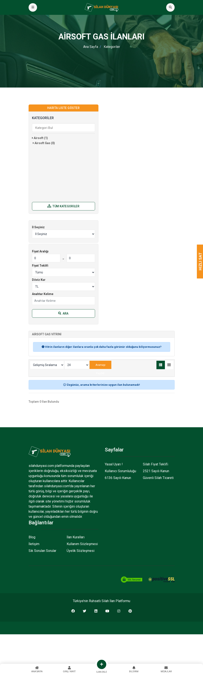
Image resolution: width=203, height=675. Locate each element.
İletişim (34, 544)
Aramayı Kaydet (100, 366)
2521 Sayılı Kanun (156, 471)
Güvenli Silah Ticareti (158, 478)
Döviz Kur (39, 279)
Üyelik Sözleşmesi (80, 551)
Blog (32, 537)
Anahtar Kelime (42, 294)
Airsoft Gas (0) (44, 143)
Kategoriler (112, 47)
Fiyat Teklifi (40, 265)
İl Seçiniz (38, 227)
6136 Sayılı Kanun (118, 478)
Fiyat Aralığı (40, 251)
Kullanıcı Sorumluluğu (120, 471)
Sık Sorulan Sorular (42, 551)
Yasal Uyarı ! (114, 464)
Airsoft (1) (40, 138)
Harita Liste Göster (63, 108)
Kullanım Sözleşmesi (82, 544)
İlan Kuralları (75, 537)
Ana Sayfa (90, 47)
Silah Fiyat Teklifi (155, 464)
